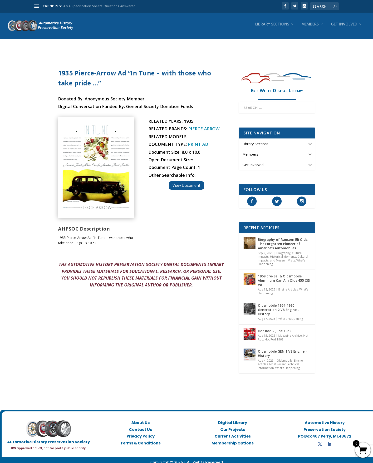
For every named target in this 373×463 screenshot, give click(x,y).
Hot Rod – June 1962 (274, 326)
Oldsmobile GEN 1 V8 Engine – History (282, 349)
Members (310, 27)
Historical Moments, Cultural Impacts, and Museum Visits (283, 254)
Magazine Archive (290, 331)
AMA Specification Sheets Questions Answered (99, 6)
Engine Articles (288, 285)
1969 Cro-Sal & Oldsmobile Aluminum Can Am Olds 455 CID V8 (284, 276)
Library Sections (272, 27)
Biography (283, 249)
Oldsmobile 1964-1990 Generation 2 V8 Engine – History (278, 305)
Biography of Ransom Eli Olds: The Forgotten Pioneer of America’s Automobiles (283, 239)
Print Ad (198, 140)
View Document (186, 181)
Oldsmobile (285, 356)
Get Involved (344, 27)
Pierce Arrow (204, 124)
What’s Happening (290, 314)
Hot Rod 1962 (274, 335)
